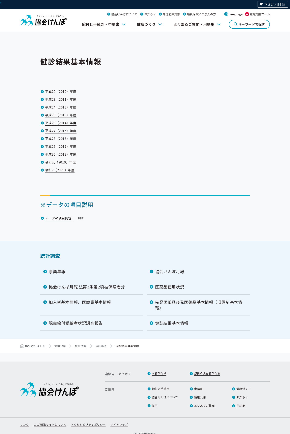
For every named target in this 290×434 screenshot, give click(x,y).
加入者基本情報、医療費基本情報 (80, 302)
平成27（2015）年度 (61, 130)
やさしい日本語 (275, 4)
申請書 (198, 389)
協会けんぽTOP (35, 346)
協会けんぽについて (124, 14)
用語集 (240, 406)
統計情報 (81, 346)
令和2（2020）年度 (60, 169)
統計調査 (50, 255)
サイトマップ (119, 425)
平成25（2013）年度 (61, 115)
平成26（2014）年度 (61, 122)
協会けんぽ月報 (169, 271)
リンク (24, 425)
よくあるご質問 (204, 406)
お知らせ (150, 14)
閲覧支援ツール (260, 14)
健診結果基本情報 (171, 323)
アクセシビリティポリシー (88, 425)
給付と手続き (160, 389)
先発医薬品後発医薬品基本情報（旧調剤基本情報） (198, 305)
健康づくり (146, 24)
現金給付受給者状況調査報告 (76, 323)
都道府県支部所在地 (207, 373)
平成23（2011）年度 (61, 99)
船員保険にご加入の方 (201, 14)
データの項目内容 (65, 218)
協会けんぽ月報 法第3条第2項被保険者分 (87, 287)
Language (236, 14)
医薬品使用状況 (169, 287)
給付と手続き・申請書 (100, 24)
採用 (155, 406)
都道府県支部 (171, 14)
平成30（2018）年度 (61, 154)
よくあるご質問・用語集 (193, 24)
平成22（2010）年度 (61, 91)
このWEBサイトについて (50, 425)
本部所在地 (159, 373)
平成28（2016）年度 (61, 138)
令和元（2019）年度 (60, 162)
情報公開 (60, 346)
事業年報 (57, 271)
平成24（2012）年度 (61, 107)
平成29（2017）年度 (61, 146)
